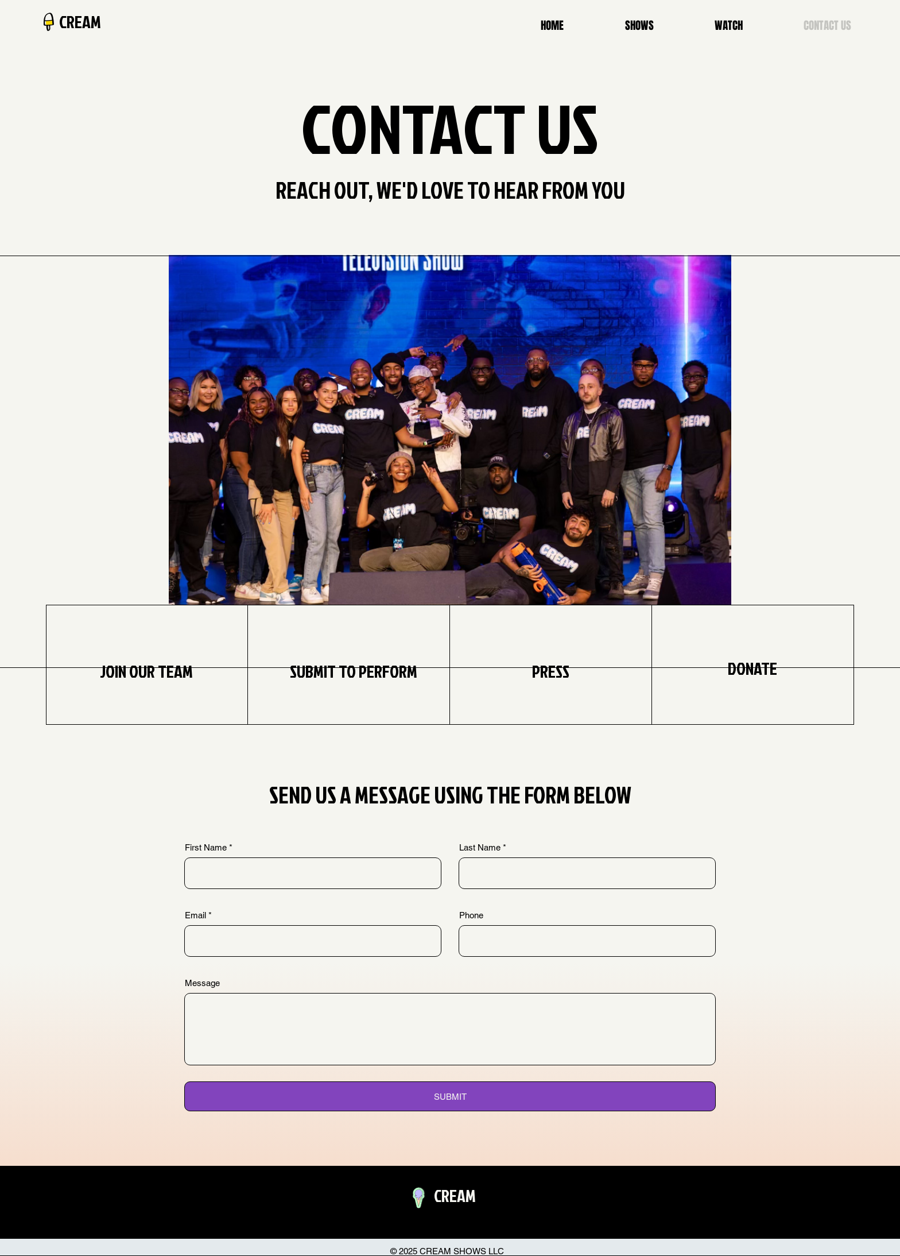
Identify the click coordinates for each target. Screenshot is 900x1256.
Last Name (480, 847)
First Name (206, 847)
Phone (471, 915)
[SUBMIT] (450, 1096)
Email (195, 915)
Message (202, 983)
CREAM (80, 22)
